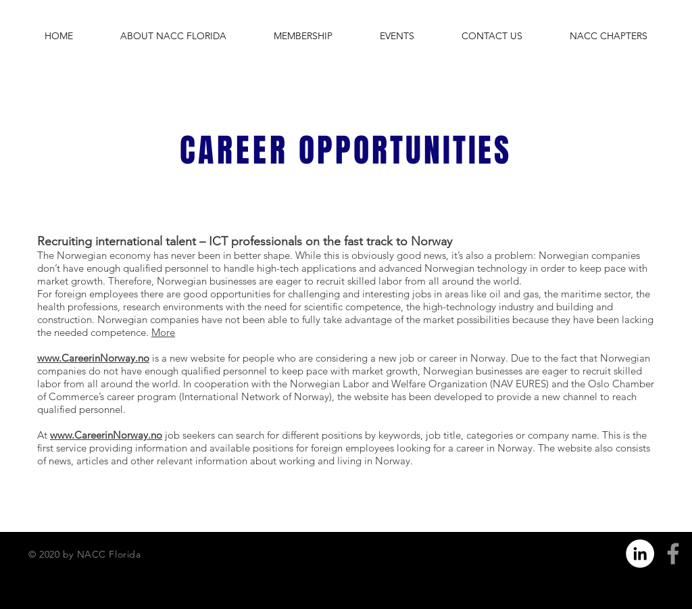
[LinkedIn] (640, 553)
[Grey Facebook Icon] (673, 553)
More (163, 332)
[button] (173, 36)
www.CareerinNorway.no (93, 357)
